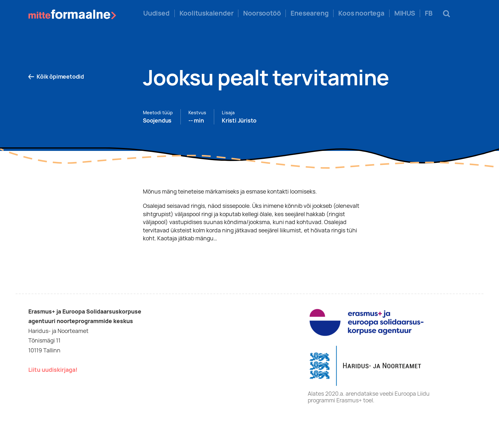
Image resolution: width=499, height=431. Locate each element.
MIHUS (404, 13)
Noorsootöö (262, 13)
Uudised (156, 13)
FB (428, 13)
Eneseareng (309, 13)
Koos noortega (361, 13)
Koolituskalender (206, 13)
